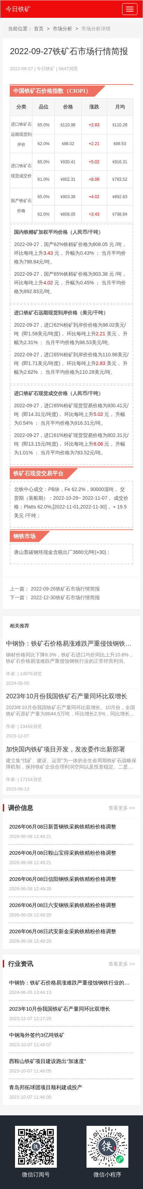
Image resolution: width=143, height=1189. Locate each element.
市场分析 (62, 28)
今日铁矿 (18, 9)
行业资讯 (20, 964)
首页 (39, 28)
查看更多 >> (121, 808)
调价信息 (20, 808)
